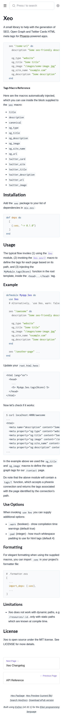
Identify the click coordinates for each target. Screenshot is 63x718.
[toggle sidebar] (4, 5)
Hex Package (18, 695)
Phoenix (25, 36)
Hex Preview (32, 695)
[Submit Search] (13, 6)
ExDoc (18, 707)
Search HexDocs (19, 700)
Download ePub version (41, 700)
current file (46, 695)
